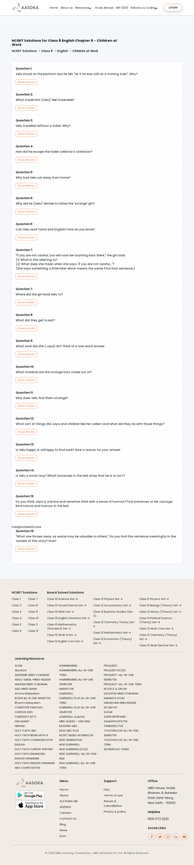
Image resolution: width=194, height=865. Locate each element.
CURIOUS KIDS (24, 712)
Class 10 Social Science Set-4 (67, 605)
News (63, 830)
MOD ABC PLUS (69, 731)
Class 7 (33, 599)
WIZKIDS (65, 807)
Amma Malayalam (27, 693)
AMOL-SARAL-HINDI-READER (33, 680)
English (62, 51)
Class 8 (47, 51)
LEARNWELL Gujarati (72, 717)
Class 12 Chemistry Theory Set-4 (114, 624)
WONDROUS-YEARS (116, 749)
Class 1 (16, 599)
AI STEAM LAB (69, 801)
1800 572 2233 (158, 819)
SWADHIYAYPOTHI (115, 721)
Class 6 (16, 631)
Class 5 (16, 624)
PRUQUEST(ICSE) (115, 670)
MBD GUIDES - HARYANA (74, 721)
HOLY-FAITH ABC (26, 731)
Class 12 (33, 631)
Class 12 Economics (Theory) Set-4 (112, 641)
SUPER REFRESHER (115, 717)
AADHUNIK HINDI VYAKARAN (32, 675)
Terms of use (113, 795)
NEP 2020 (122, 8)
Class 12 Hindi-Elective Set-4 (158, 645)
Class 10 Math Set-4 (60, 612)
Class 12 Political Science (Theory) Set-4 (155, 620)
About (64, 795)
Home (54, 8)
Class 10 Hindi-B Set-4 (61, 635)
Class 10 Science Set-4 (62, 599)
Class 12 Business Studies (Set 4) (113, 614)
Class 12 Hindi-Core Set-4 (156, 628)
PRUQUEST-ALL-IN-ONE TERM (123, 684)
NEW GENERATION (70, 740)
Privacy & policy (115, 812)
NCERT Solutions (24, 51)
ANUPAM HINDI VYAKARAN (31, 684)
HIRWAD (20, 726)
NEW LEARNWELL (69, 744)
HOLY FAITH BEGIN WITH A (31, 735)
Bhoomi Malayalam (28, 703)
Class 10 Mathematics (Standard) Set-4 (61, 626)
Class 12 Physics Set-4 (108, 599)
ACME (18, 666)
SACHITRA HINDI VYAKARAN (121, 693)
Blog (63, 824)
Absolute (21, 670)
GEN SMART (22, 721)
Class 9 (33, 612)
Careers (65, 813)
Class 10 (33, 618)
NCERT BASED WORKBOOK (76, 735)
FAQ (106, 789)
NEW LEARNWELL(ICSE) (73, 749)
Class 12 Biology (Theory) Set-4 (160, 605)
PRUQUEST (110, 666)
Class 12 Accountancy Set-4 (112, 605)
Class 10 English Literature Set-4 (68, 618)
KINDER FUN (66, 689)
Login (173, 7)
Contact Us (68, 818)
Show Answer (26, 82)
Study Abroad (104, 8)
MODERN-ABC (68, 726)
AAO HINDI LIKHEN (26, 689)
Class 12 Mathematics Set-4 (112, 633)
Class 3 (16, 612)
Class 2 (16, 605)
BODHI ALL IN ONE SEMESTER (33, 698)
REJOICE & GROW (115, 689)
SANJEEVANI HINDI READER (120, 703)
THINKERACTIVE (113, 726)
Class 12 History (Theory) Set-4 (160, 612)
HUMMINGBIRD (68, 666)
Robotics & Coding (143, 8)
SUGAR (108, 712)
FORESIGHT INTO (25, 717)
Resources (82, 8)
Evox (63, 836)
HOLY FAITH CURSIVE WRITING (34, 749)
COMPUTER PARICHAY (29, 707)
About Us (67, 8)
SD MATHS (110, 707)
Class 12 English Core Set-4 (65, 641)
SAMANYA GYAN (114, 698)
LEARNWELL (66, 693)
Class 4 (17, 618)
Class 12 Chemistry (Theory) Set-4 (158, 637)
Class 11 (33, 624)
